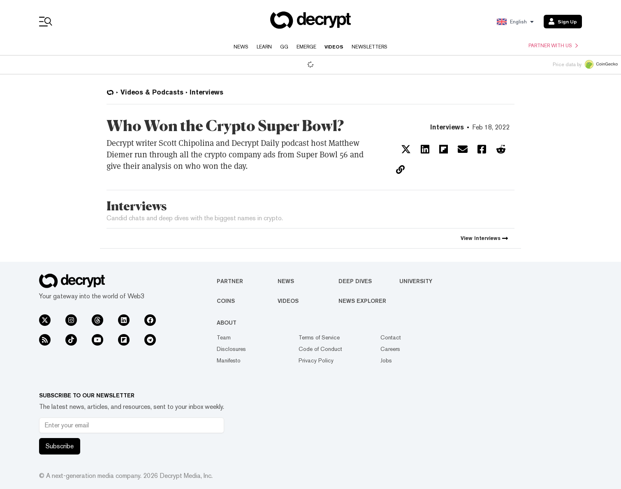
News (241, 47)
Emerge (306, 47)
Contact (390, 337)
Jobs (386, 360)
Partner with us (553, 45)
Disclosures (231, 349)
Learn (264, 47)
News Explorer (362, 301)
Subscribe (60, 446)
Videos (333, 47)
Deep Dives (355, 281)
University (415, 281)
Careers (390, 349)
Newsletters (369, 47)
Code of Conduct (320, 349)
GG (284, 47)
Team (224, 337)
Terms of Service (319, 337)
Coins (226, 301)
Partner (230, 281)
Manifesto (229, 360)
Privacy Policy (316, 360)
